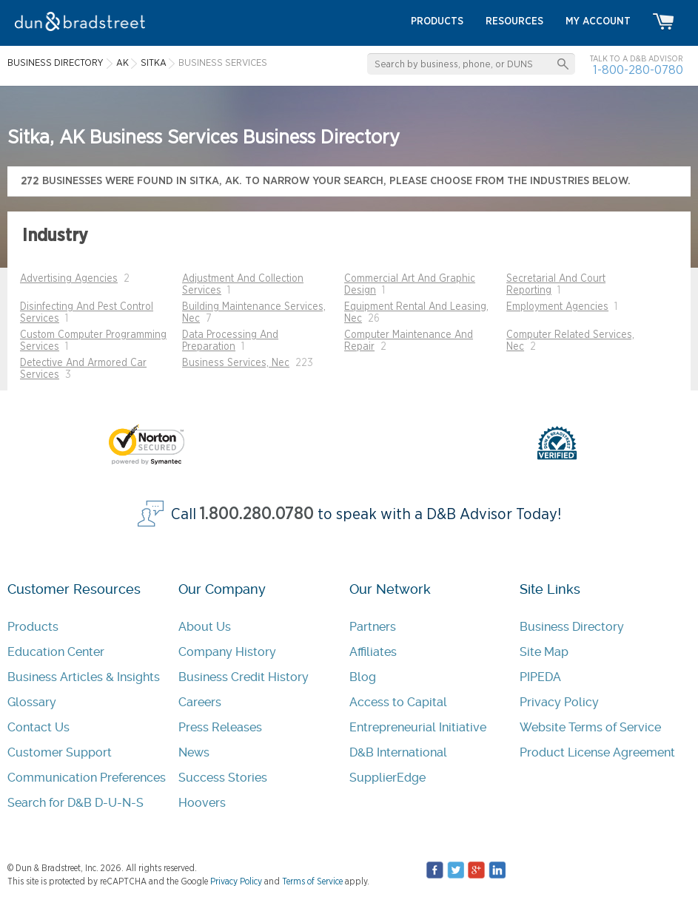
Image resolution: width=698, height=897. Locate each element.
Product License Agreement (597, 752)
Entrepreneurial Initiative (417, 727)
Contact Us (38, 727)
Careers (199, 702)
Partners (372, 627)
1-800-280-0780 (638, 70)
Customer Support (59, 752)
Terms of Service (312, 881)
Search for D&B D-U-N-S (75, 803)
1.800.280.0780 (257, 514)
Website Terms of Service (590, 727)
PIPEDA (540, 677)
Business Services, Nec (235, 363)
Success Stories (222, 778)
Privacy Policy (559, 702)
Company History (227, 652)
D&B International (398, 752)
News (193, 752)
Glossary (31, 702)
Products (32, 627)
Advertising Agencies (69, 279)
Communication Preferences (86, 778)
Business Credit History (243, 677)
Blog (362, 677)
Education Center (55, 652)
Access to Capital (398, 702)
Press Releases (220, 727)
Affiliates (373, 652)
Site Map (544, 652)
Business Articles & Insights (83, 677)
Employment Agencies (557, 307)
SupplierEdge (387, 778)
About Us (204, 627)
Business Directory (572, 627)
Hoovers (202, 803)
